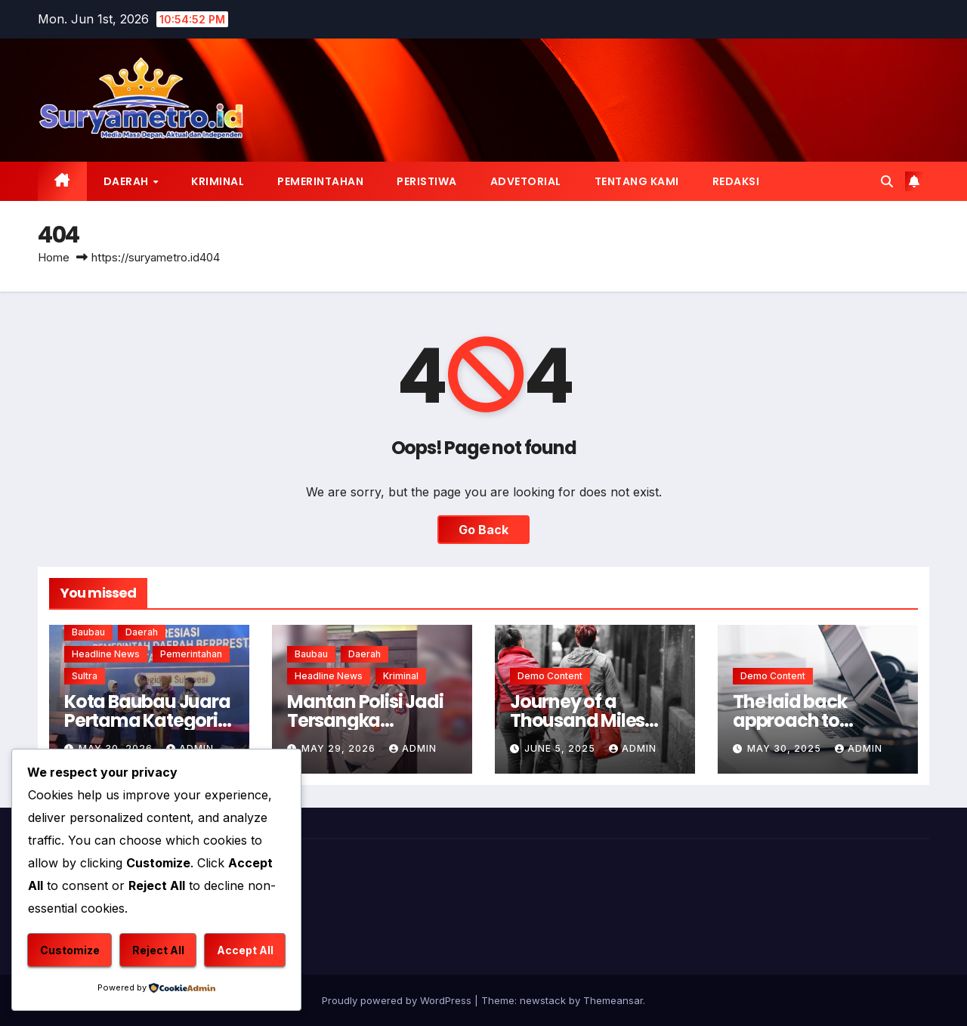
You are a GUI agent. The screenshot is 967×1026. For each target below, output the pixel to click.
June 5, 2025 (561, 748)
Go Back (483, 529)
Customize (70, 950)
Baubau (88, 632)
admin (413, 748)
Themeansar (613, 1000)
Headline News (106, 654)
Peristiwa (427, 181)
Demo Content (549, 675)
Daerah (127, 181)
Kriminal (217, 181)
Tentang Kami (637, 181)
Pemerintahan (320, 181)
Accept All (245, 950)
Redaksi (736, 181)
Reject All (158, 950)
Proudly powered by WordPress (398, 1000)
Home (54, 257)
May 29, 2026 (339, 748)
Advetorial (525, 181)
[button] (887, 181)
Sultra (84, 675)
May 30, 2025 (785, 748)
